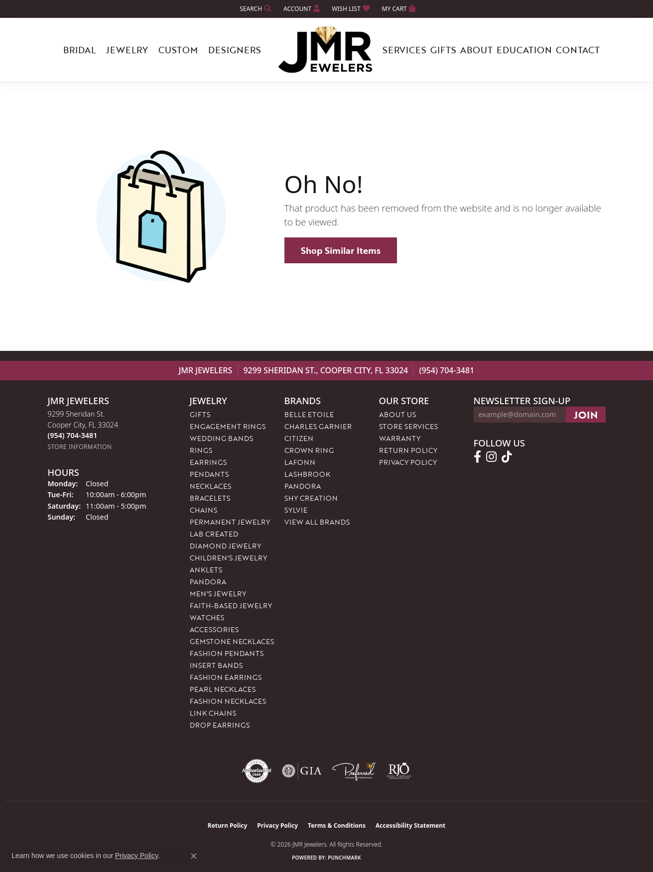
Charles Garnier (318, 426)
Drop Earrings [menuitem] (220, 725)
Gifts (443, 49)
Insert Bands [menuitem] (216, 665)
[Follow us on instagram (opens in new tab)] (491, 457)
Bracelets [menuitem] (210, 498)
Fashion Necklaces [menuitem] (228, 701)
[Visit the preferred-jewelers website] (354, 771)
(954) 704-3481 (446, 370)
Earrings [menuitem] (208, 462)
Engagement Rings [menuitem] (227, 426)
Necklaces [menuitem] (210, 486)
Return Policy (408, 450)
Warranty (399, 438)
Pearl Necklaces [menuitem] (223, 689)
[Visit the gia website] (302, 771)
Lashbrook (307, 474)
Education (524, 49)
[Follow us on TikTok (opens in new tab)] (507, 457)
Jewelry (127, 49)
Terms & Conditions (337, 825)
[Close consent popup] (194, 856)
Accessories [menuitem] (214, 629)
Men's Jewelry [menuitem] (218, 593)
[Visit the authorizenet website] (257, 771)
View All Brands (317, 522)
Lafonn (299, 462)
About (476, 49)
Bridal (79, 49)
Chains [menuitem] (203, 510)
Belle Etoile (309, 414)
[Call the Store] (73, 435)
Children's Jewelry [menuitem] (228, 557)
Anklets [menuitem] (206, 569)
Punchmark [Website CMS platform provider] (344, 857)
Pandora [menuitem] (208, 581)
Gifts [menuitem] (200, 414)
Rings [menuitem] (201, 450)
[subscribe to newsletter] (586, 415)
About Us (397, 414)
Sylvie (295, 510)
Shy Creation (311, 498)
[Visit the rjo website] (399, 771)
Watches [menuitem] (207, 617)
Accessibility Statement (410, 825)
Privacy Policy (408, 462)
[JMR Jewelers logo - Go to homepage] (327, 50)
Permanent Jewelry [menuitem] (230, 522)
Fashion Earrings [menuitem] (225, 677)
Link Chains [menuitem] (213, 713)
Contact (578, 49)
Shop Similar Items (341, 250)
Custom (178, 49)
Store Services (408, 426)
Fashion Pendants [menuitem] (226, 653)
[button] (254, 8)
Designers (234, 49)
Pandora (302, 486)
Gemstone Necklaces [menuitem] (232, 641)
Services (404, 49)
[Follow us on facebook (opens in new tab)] (477, 457)
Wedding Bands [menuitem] (221, 438)
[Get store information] (80, 446)
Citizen (298, 438)
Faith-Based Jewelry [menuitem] (231, 605)
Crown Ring (309, 450)
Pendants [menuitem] (209, 474)
